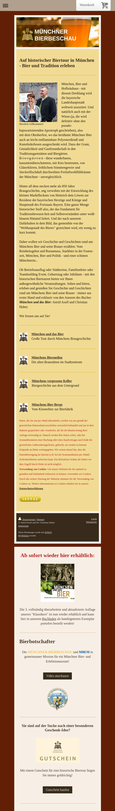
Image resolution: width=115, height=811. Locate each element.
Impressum (23, 526)
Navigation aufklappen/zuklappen (57, 5)
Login (94, 519)
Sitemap (40, 519)
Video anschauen (57, 676)
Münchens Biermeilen (47, 357)
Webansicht (91, 522)
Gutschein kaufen (57, 790)
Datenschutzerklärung (31, 488)
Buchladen (49, 619)
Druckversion (27, 519)
